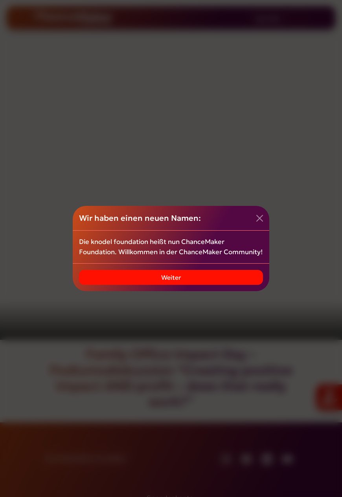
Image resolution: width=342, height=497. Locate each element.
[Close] (259, 218)
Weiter (171, 277)
